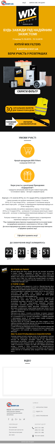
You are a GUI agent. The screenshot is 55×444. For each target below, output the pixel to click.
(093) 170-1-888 (39, 433)
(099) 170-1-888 (39, 430)
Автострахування (42, 416)
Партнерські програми (15, 433)
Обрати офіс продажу (37, 3)
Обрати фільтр (27, 91)
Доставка (12, 435)
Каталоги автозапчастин (16, 430)
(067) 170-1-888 (39, 428)
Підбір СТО (39, 412)
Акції (24, 3)
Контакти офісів (39, 436)
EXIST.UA (33, 49)
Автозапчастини (41, 408)
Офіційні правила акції (27, 236)
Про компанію (13, 428)
